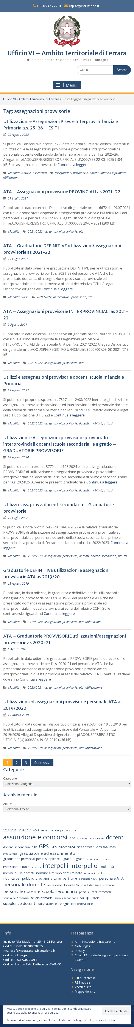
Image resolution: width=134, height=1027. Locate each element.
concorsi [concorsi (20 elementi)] (82, 838)
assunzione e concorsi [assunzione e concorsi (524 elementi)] (35, 837)
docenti (84, 423)
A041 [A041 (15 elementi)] (36, 830)
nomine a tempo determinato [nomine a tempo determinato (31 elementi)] (59, 873)
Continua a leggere (73, 164)
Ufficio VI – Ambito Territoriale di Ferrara (67, 53)
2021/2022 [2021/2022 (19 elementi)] (9, 830)
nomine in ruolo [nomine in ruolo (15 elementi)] (94, 873)
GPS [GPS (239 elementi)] (44, 846)
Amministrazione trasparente (95, 941)
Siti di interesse (85, 978)
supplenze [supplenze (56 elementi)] (89, 897)
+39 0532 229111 (49, 6)
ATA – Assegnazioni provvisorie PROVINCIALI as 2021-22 (61, 191)
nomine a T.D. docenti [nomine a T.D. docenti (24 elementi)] (18, 873)
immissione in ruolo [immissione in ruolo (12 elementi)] (97, 859)
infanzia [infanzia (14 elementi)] (36, 867)
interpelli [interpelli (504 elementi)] (55, 865)
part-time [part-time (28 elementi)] (70, 878)
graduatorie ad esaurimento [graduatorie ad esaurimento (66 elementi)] (47, 853)
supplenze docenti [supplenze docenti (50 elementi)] (19, 903)
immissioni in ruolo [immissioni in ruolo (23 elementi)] (16, 867)
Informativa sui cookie (101, 1020)
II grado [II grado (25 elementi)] (78, 859)
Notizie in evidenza (34, 173)
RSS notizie (82, 982)
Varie (24, 297)
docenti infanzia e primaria (108, 173)
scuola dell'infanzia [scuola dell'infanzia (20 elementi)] (16, 898)
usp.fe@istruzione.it (84, 6)
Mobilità (14, 173)
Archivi (7, 804)
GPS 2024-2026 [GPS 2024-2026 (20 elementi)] (105, 847)
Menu (66, 85)
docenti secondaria (103, 556)
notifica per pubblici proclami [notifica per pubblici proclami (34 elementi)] (26, 878)
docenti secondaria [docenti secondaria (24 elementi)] (16, 847)
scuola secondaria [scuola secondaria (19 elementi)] (66, 898)
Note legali (82, 946)
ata (81, 231)
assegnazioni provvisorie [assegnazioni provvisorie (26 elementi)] (58, 830)
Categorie (10, 778)
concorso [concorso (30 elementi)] (97, 838)
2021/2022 (35, 231)
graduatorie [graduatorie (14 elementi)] (10, 853)
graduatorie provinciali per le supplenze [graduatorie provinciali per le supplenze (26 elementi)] (31, 859)
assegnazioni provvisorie (71, 173)
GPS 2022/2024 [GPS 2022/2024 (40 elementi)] (63, 846)
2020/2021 (35, 687)
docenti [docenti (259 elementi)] (115, 837)
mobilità (96, 423)
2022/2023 (35, 423)
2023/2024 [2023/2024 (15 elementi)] (24, 830)
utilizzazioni (11, 177)
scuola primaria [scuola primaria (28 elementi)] (42, 898)
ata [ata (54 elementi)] (72, 837)
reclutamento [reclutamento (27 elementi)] (101, 892)
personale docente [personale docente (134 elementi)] (24, 884)
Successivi (42, 762)
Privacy (80, 951)
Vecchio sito (83, 987)
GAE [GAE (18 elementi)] (34, 847)
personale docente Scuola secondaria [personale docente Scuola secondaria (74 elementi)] (40, 891)
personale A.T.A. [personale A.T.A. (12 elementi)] (88, 878)
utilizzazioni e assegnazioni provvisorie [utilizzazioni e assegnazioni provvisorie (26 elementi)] (65, 904)
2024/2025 (35, 490)
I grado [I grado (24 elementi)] (67, 859)
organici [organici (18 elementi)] (56, 878)
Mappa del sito (85, 991)
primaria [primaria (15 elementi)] (84, 892)
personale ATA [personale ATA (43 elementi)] (111, 878)
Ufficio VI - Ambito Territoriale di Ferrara (31, 99)
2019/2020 (35, 622)
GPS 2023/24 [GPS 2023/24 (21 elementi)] (85, 847)
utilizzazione (93, 687)
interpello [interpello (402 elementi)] (84, 865)
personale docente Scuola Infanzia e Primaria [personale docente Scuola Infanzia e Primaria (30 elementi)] (81, 885)
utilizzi (108, 423)
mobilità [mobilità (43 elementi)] (107, 866)
